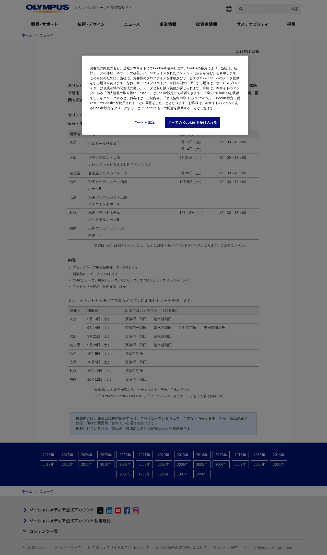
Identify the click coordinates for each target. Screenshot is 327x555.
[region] (165, 95)
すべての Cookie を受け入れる (192, 122)
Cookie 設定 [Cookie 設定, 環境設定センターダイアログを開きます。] (145, 122)
